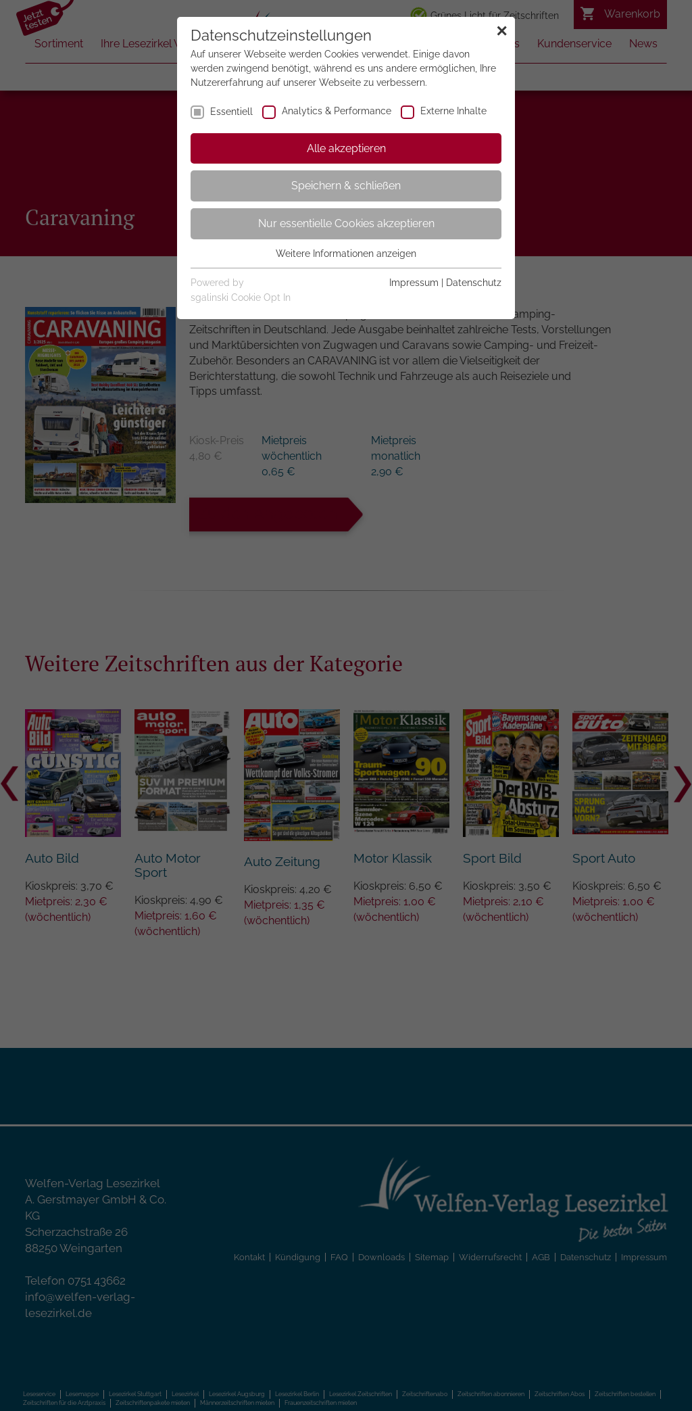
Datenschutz (473, 282)
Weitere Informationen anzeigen (346, 253)
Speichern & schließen (346, 185)
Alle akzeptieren (346, 148)
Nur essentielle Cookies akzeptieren (346, 223)
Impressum (414, 282)
